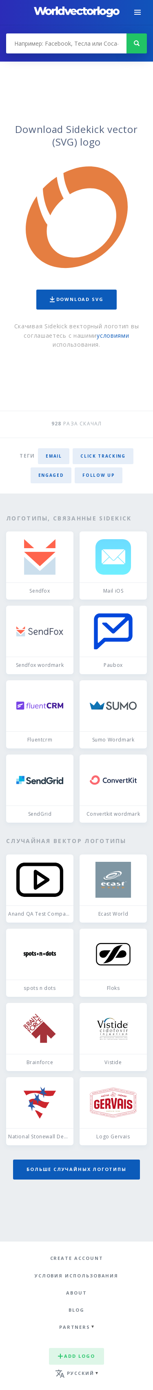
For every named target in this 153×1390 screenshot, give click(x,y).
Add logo (76, 1356)
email (54, 456)
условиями (113, 335)
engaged (51, 475)
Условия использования (76, 1276)
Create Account (76, 1258)
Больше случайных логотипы (76, 1169)
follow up (98, 475)
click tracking (102, 456)
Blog (76, 1310)
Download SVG (77, 299)
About (76, 1293)
